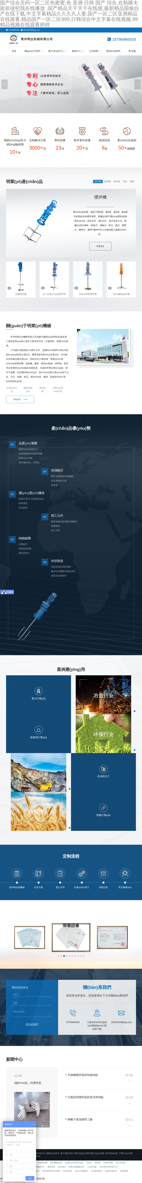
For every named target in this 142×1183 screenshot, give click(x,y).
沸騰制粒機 (42, 1162)
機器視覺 (51, 1167)
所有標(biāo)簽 (111, 1153)
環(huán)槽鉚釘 (81, 1171)
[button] (137, 84)
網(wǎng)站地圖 (97, 1153)
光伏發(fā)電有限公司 (108, 1167)
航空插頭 (62, 1167)
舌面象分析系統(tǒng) (73, 1162)
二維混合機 (92, 1167)
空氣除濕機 (108, 1162)
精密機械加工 (39, 1167)
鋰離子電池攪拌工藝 (80, 1119)
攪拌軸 (116, 181)
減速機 (107, 181)
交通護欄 (124, 1171)
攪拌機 (98, 181)
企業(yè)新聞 (116, 1059)
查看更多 (100, 246)
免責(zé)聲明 (84, 1153)
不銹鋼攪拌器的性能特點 (83, 1074)
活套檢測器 (67, 1171)
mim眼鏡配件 (96, 1171)
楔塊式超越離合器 (76, 1167)
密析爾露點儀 (56, 1162)
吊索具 (89, 1162)
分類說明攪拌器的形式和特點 (86, 1097)
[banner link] (71, 84)
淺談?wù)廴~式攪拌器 (27, 1082)
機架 (132, 181)
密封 (125, 181)
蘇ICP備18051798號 (69, 1153)
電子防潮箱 (120, 1162)
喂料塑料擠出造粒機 (51, 1171)
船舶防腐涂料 (111, 1171)
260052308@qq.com (31, 30)
